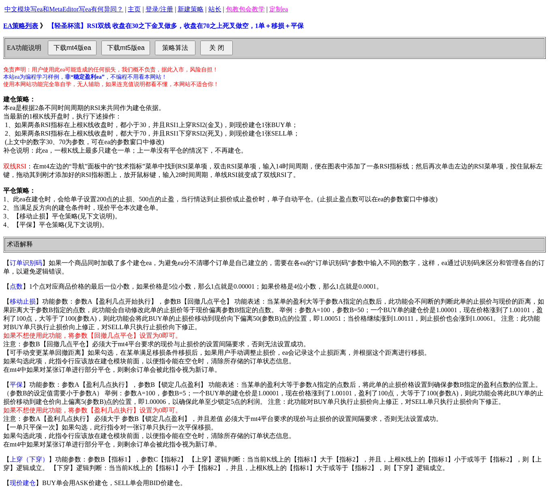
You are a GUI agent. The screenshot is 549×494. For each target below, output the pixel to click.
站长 (214, 9)
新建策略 (191, 9)
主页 (134, 9)
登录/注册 (159, 9)
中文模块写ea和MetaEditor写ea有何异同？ (63, 9)
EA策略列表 (20, 25)
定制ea (278, 9)
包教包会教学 (245, 9)
